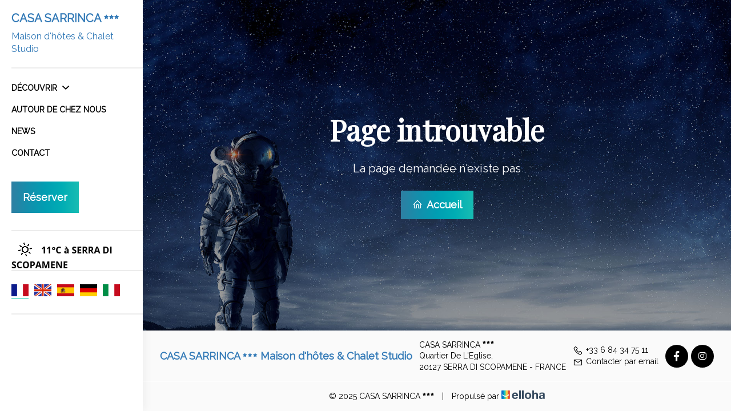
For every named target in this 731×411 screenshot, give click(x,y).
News (23, 131)
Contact (30, 153)
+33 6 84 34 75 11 (610, 349)
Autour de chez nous (58, 109)
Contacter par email (615, 361)
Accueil (437, 205)
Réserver (45, 197)
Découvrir (40, 87)
